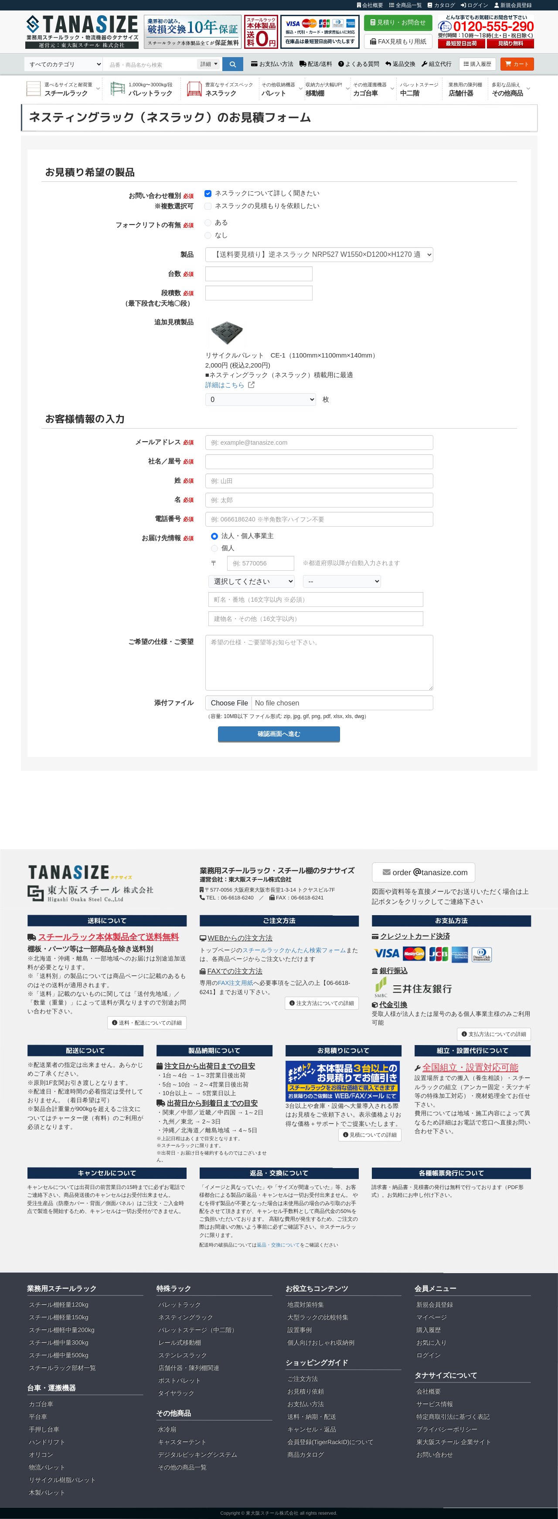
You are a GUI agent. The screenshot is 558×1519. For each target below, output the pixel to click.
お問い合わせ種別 (161, 201)
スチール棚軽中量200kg (61, 1329)
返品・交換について (278, 1244)
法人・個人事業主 (247, 535)
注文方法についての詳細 (321, 1003)
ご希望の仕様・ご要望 (161, 641)
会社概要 (370, 5)
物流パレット (47, 1467)
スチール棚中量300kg (58, 1342)
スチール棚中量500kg (58, 1355)
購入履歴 (477, 64)
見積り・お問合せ (398, 22)
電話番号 (174, 518)
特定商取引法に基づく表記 (453, 1416)
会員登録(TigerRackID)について (330, 1441)
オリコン (41, 1454)
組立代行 (437, 64)
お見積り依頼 (305, 1391)
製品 (187, 254)
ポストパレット (179, 1380)
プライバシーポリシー (446, 1429)
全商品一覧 (405, 5)
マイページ (431, 1317)
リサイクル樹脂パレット (62, 1479)
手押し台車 (44, 1429)
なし (221, 234)
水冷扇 (167, 1429)
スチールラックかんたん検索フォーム (294, 950)
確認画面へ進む (279, 733)
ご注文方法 (302, 1378)
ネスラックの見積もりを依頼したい (267, 205)
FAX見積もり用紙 (398, 41)
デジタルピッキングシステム (197, 1454)
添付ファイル (174, 702)
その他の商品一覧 (182, 1467)
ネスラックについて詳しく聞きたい (267, 193)
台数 (180, 273)
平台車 (38, 1416)
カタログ (441, 5)
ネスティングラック (185, 1317)
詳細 (206, 64)
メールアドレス (164, 442)
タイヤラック (176, 1393)
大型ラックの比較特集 (317, 1317)
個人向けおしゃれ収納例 (320, 1342)
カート (517, 64)
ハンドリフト (47, 1441)
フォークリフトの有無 (154, 224)
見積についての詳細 (370, 1135)
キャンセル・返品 (311, 1429)
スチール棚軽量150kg (58, 1317)
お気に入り (431, 1342)
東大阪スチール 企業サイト (453, 1441)
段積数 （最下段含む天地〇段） (158, 298)
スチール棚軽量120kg (58, 1304)
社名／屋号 (170, 461)
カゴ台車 (41, 1403)
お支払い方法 (272, 64)
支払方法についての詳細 (494, 1034)
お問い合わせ (434, 1454)
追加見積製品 (174, 322)
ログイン (474, 5)
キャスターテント (182, 1441)
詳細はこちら (230, 384)
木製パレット (47, 1492)
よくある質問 (359, 64)
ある (221, 222)
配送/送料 (315, 64)
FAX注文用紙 (236, 983)
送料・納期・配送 (311, 1416)
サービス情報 (434, 1403)
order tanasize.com (425, 872)
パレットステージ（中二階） (198, 1329)
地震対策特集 (305, 1304)
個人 (228, 548)
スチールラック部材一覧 (62, 1367)
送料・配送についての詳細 (146, 1022)
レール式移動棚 (179, 1342)
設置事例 (299, 1329)
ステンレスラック (182, 1355)
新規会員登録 (513, 5)
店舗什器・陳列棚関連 (188, 1367)
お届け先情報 (167, 538)
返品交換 (400, 64)
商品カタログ (305, 1454)
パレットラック (179, 1304)
